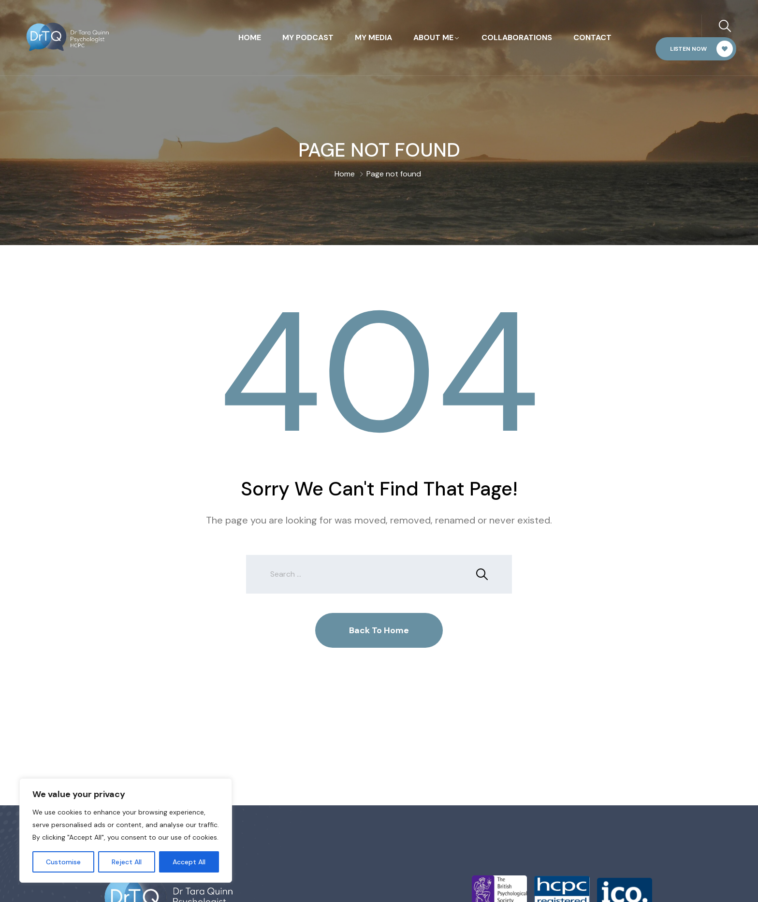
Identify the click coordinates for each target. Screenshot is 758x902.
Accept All (189, 862)
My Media (373, 37)
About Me (433, 37)
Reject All (127, 862)
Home (249, 37)
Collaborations (516, 37)
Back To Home (379, 630)
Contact (592, 37)
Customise (63, 862)
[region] (125, 830)
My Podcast (308, 37)
